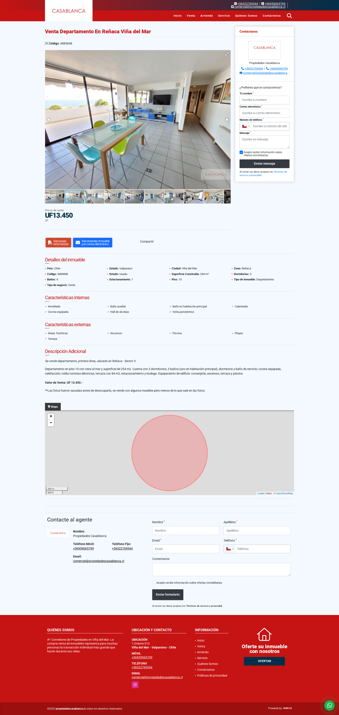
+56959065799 (275, 3)
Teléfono (230, 540)
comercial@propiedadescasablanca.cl (266, 73)
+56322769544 (247, 3)
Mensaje (245, 133)
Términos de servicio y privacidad (204, 606)
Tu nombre (247, 93)
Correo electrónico (251, 106)
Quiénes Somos (246, 15)
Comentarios (161, 559)
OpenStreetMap (284, 493)
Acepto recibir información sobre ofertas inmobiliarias (189, 582)
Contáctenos (272, 15)
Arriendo (206, 15)
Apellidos (230, 522)
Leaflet (260, 493)
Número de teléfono (252, 119)
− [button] (51, 423)
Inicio (178, 15)
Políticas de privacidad (212, 675)
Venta (191, 15)
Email (156, 540)
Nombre (158, 522)
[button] (226, 54)
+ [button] (51, 416)
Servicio (224, 15)
